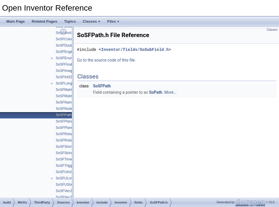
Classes (91, 21)
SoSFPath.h (65, 115)
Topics (70, 21)
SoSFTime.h (65, 159)
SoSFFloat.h (65, 64)
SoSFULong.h (66, 178)
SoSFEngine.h (67, 52)
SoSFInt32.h (65, 77)
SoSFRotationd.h (69, 140)
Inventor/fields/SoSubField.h (135, 49)
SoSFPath (102, 86)
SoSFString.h (66, 153)
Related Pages (44, 21)
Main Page (15, 21)
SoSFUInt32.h (66, 172)
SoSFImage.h (66, 71)
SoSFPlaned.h (67, 128)
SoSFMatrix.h (66, 90)
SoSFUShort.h (67, 185)
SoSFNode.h (66, 109)
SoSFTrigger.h (67, 166)
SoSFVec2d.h (66, 191)
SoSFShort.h (66, 147)
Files (113, 21)
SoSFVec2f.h (66, 197)
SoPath (155, 92)
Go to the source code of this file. (106, 60)
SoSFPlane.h (66, 121)
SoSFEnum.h (66, 58)
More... (170, 92)
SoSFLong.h (65, 83)
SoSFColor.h (65, 39)
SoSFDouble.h (67, 45)
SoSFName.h (66, 102)
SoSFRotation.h (68, 134)
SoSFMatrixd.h (67, 96)
